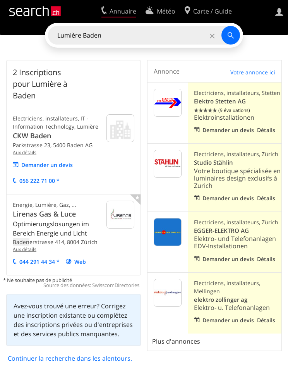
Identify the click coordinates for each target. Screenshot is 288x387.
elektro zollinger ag (220, 300)
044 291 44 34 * (39, 261)
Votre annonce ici (252, 72)
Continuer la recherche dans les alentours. (70, 358)
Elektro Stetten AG (220, 101)
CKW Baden (32, 135)
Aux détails (24, 152)
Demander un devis (47, 165)
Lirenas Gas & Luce (44, 213)
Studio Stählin (213, 162)
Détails (266, 130)
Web (80, 261)
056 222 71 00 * (39, 180)
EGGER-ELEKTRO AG (221, 231)
